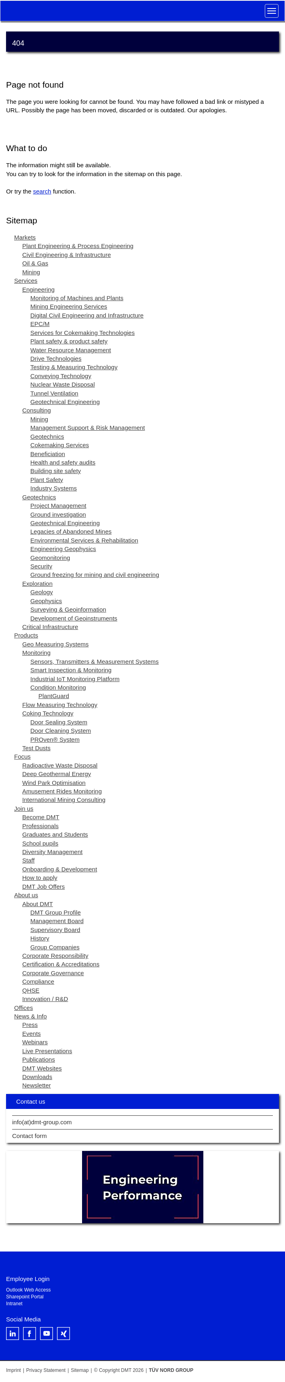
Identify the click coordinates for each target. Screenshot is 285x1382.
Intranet (14, 1303)
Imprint (13, 1370)
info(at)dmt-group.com (42, 1122)
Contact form (29, 1136)
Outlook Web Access (28, 1290)
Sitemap (80, 1370)
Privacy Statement (45, 1370)
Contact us (30, 1101)
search (42, 191)
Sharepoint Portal (25, 1297)
